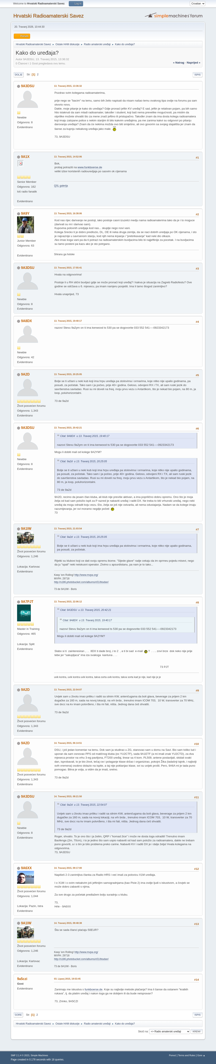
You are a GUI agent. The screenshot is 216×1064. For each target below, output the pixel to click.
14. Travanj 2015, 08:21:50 (68, 796)
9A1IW (26, 528)
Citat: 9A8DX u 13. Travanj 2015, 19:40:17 (84, 436)
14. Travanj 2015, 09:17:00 (68, 868)
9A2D (25, 374)
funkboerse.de (93, 989)
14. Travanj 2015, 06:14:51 (68, 743)
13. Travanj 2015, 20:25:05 (68, 374)
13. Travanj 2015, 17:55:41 (68, 267)
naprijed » (193, 62)
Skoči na (143, 1031)
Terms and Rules (186, 1055)
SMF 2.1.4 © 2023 (20, 1055)
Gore (18, 1015)
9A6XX (26, 868)
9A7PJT (27, 601)
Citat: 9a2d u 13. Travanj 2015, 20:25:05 (83, 461)
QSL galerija (61, 185)
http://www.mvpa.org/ (86, 574)
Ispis (197, 74)
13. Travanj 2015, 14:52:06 (68, 156)
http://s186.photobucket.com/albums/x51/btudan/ (81, 582)
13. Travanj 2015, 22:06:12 (68, 601)
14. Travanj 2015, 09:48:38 (68, 923)
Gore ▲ (201, 1055)
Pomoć (172, 1055)
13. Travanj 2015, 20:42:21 (68, 427)
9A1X (25, 157)
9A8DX (26, 321)
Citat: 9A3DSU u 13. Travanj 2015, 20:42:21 (85, 610)
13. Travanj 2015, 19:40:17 (68, 321)
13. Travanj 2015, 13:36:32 (68, 86)
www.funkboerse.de (90, 167)
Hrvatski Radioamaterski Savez (48, 16)
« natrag (178, 62)
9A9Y (25, 213)
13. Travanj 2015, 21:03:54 (68, 528)
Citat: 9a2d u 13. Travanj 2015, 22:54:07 (83, 804)
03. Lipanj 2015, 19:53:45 (67, 978)
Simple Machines (39, 1055)
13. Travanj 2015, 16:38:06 (68, 213)
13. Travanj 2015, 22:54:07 (68, 689)
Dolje (18, 74)
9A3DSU (27, 86)
